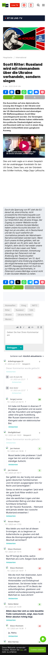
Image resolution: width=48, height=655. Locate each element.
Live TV (15, 5)
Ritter (7, 310)
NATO (34, 305)
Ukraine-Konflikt (24, 315)
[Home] (5, 5)
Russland (19, 310)
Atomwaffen (10, 305)
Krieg (24, 305)
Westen (8, 319)
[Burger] (43, 5)
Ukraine (8, 315)
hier (21, 650)
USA (31, 310)
